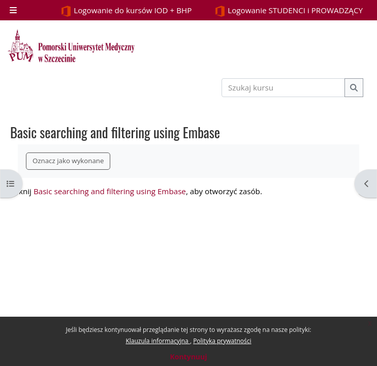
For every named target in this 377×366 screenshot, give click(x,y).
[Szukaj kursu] (283, 87)
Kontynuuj (188, 356)
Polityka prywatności (222, 341)
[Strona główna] (71, 46)
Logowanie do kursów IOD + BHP (126, 11)
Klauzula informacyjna (157, 341)
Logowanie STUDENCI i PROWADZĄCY (288, 11)
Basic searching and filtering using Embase (110, 191)
